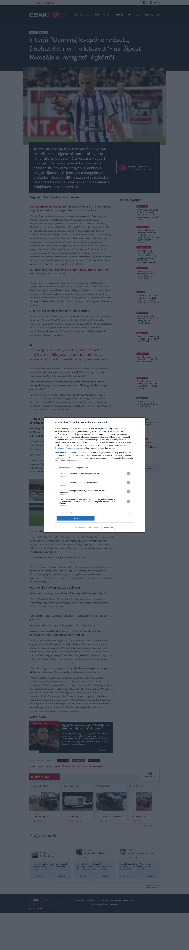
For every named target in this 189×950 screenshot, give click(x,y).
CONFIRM (75, 518)
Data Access (94, 528)
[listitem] (94, 467)
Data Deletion (79, 528)
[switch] (127, 473)
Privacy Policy (109, 528)
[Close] (139, 422)
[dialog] (94, 475)
